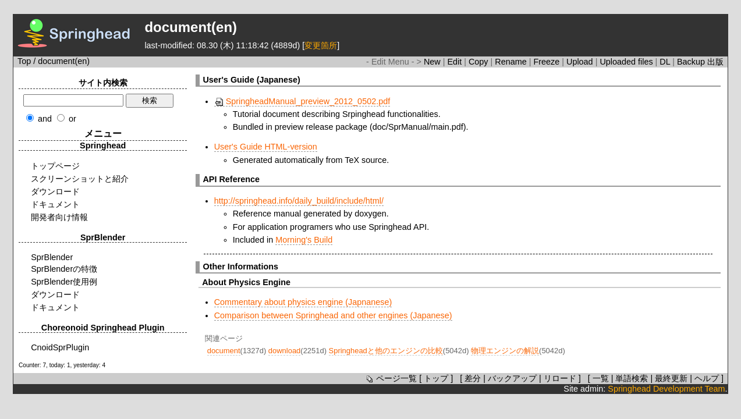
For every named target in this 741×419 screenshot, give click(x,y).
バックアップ (512, 378)
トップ (436, 378)
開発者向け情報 (59, 217)
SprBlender (52, 257)
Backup (692, 61)
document (223, 350)
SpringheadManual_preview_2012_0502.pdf (302, 101)
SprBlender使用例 (64, 281)
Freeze (547, 61)
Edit (455, 61)
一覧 (601, 378)
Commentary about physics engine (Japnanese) (303, 302)
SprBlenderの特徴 (64, 269)
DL (666, 61)
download (284, 350)
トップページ (55, 166)
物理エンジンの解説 (505, 350)
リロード (560, 378)
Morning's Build (303, 239)
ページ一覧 (390, 378)
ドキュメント (55, 204)
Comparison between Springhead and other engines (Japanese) (333, 315)
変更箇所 (320, 45)
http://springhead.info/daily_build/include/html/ (299, 200)
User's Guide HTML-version (265, 146)
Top (24, 61)
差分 (473, 378)
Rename (512, 61)
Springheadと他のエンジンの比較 (386, 350)
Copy (480, 61)
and (45, 118)
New (433, 61)
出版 (715, 61)
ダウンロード (55, 191)
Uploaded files (627, 61)
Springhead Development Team (666, 388)
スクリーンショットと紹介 (80, 178)
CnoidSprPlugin (60, 347)
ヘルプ (706, 378)
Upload (580, 61)
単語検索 (631, 378)
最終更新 (671, 378)
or (72, 118)
